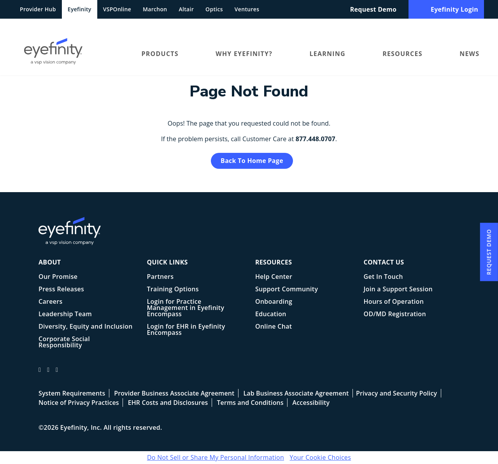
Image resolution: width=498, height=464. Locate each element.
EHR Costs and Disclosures (168, 402)
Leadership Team (65, 314)
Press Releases (61, 289)
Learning (327, 53)
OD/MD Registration (395, 314)
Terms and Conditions (250, 402)
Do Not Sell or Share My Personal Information (215, 457)
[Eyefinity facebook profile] (40, 373)
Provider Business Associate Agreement (174, 393)
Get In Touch (383, 277)
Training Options (173, 289)
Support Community (286, 289)
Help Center (273, 277)
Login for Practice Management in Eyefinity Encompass (185, 308)
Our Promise (58, 277)
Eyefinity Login (446, 9)
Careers (51, 302)
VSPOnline (117, 9)
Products (160, 53)
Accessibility (311, 402)
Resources (402, 53)
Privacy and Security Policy (396, 393)
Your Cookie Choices (320, 457)
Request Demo (373, 9)
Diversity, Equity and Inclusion (86, 327)
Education (270, 314)
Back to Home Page (252, 160)
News (469, 53)
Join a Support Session (398, 289)
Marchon (155, 9)
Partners (160, 277)
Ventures (247, 9)
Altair (186, 9)
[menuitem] (70, 53)
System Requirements (72, 393)
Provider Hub (38, 9)
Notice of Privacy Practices (79, 402)
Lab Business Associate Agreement (296, 393)
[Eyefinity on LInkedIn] (57, 373)
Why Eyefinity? (244, 53)
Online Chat (273, 327)
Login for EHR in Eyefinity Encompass (186, 330)
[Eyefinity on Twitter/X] (48, 373)
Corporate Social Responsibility (64, 342)
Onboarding (273, 302)
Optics (214, 9)
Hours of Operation (394, 302)
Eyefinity (79, 9)
